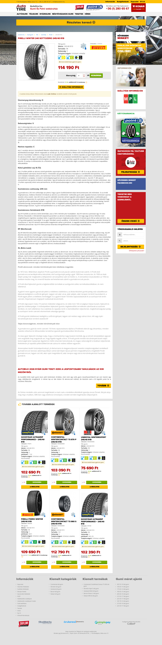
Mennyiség (70, 75)
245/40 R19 (68, 46)
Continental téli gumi (57, 584)
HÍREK (87, 14)
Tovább (103, 385)
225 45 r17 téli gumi (123, 599)
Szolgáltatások (123, 2)
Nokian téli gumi (55, 594)
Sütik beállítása (21, 603)
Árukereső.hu (80, 621)
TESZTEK (79, 14)
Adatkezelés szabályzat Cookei (26, 601)
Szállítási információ (71, 87)
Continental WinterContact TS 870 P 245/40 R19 (63, 439)
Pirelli (50, 35)
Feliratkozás (130, 172)
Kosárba (96, 75)
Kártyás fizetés (21, 591)
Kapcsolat (134, 2)
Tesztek (19, 608)
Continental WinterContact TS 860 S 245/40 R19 (63, 521)
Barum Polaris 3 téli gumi (91, 593)
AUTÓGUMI (22, 14)
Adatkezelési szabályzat (24, 599)
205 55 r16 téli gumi (123, 584)
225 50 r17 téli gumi (123, 606)
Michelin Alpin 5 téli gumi (91, 588)
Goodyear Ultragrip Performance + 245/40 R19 (32, 439)
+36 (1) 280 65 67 (117, 8)
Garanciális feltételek (23, 594)
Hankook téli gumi (56, 589)
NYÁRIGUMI (45, 14)
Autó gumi (30, 35)
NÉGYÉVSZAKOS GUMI (62, 14)
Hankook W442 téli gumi (91, 591)
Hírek (19, 611)
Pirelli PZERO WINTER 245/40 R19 (32, 520)
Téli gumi (61, 44)
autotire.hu (21, 35)
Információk (110, 2)
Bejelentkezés (130, 246)
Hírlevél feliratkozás (23, 615)
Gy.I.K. (19, 613)
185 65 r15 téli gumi (123, 591)
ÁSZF (18, 596)
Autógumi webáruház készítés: (131, 623)
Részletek (34, 487)
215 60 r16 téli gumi (123, 603)
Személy (43, 35)
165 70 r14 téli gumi (123, 601)
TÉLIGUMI (33, 14)
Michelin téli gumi (56, 587)
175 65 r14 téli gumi (123, 589)
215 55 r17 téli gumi (123, 596)
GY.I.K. (142, 2)
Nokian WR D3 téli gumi (91, 596)
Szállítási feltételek (23, 589)
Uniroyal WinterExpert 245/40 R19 (93, 438)
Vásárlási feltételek (23, 587)
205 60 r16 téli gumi (123, 594)
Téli (37, 35)
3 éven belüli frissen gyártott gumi (70, 62)
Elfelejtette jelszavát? (136, 251)
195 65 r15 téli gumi (123, 587)
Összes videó (130, 221)
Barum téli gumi (55, 591)
